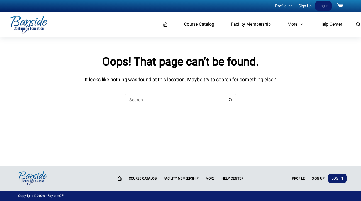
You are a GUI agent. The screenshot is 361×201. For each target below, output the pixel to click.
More (296, 24)
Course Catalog (199, 24)
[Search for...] (175, 99)
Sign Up (305, 6)
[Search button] (230, 99)
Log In (323, 6)
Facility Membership (251, 24)
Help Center (330, 24)
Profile (284, 6)
